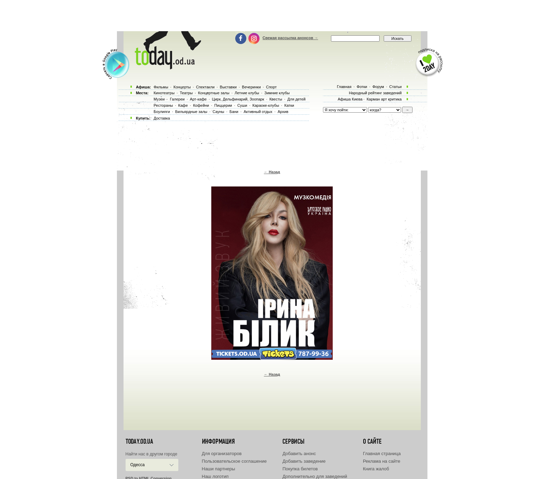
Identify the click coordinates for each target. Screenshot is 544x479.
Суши (242, 105)
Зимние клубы (277, 93)
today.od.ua (139, 441)
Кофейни (201, 105)
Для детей (296, 99)
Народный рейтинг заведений (375, 93)
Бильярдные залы (191, 112)
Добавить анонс (299, 453)
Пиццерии (223, 105)
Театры (186, 93)
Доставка (162, 118)
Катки (289, 105)
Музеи (159, 99)
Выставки (228, 87)
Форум (378, 87)
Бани (233, 112)
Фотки (362, 87)
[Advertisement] (272, 15)
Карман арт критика (384, 99)
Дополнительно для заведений (314, 476)
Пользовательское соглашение (234, 461)
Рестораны (163, 105)
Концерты (182, 87)
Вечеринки (251, 87)
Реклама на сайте (381, 461)
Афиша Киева (350, 99)
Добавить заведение (303, 461)
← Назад (272, 172)
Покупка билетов (300, 468)
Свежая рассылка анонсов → (290, 38)
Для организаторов (222, 453)
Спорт (271, 87)
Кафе (183, 105)
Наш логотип (215, 476)
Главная (344, 87)
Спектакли (205, 87)
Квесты (275, 99)
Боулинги (162, 112)
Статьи (395, 87)
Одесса (137, 464)
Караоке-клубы (266, 105)
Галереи (177, 99)
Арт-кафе (198, 99)
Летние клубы (247, 93)
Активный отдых (258, 112)
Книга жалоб (376, 468)
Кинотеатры (164, 93)
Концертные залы (213, 93)
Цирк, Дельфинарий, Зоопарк (238, 99)
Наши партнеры (218, 468)
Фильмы (161, 87)
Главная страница (382, 453)
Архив (283, 112)
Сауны (218, 112)
